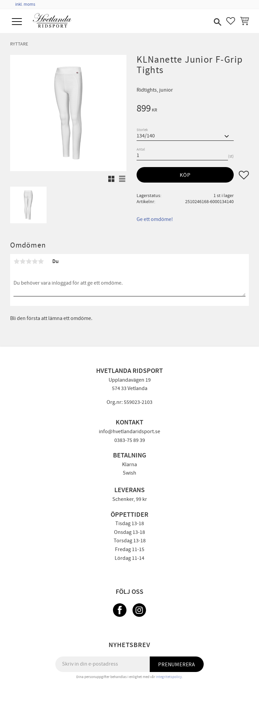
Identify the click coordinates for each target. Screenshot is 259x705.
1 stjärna (16, 261)
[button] (18, 22)
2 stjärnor (23, 261)
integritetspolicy (169, 676)
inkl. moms (25, 4)
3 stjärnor (29, 261)
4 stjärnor (35, 261)
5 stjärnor (41, 261)
